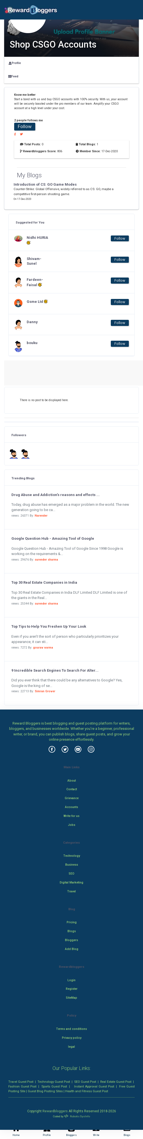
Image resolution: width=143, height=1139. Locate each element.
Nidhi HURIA (37, 240)
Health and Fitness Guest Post (86, 1091)
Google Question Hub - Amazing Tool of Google (52, 538)
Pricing (72, 922)
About (71, 780)
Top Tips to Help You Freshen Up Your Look (48, 626)
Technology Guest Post (53, 1082)
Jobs (71, 825)
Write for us (71, 816)
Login (71, 980)
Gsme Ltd (37, 301)
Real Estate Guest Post (115, 1082)
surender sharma (46, 559)
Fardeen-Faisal (35, 282)
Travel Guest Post (20, 1082)
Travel (71, 891)
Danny (32, 322)
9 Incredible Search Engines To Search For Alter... (55, 670)
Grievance (72, 798)
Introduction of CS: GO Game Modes (45, 184)
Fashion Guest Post (22, 1086)
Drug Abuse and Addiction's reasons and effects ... (55, 495)
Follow (25, 126)
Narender (41, 515)
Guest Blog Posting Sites (45, 1091)
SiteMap (71, 998)
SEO (71, 873)
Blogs (71, 931)
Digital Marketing (71, 882)
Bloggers (71, 940)
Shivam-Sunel (34, 261)
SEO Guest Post (85, 1082)
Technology (71, 856)
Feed (13, 76)
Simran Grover (45, 691)
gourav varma (43, 647)
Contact (71, 789)
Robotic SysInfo (77, 1116)
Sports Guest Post (54, 1086)
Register (71, 989)
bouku (32, 343)
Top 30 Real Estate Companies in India (44, 582)
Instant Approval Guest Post (94, 1086)
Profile (15, 63)
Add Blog (71, 949)
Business (71, 864)
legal (71, 1047)
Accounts (71, 807)
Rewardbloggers (55, 1111)
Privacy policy (71, 1038)
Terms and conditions (71, 1029)
